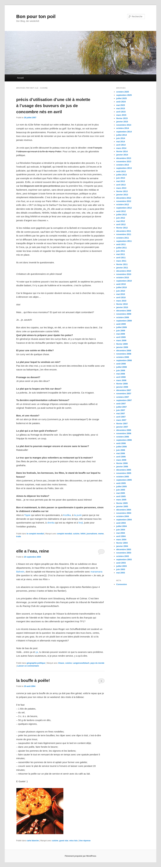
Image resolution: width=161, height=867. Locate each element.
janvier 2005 (122, 506)
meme (101, 534)
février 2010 (122, 304)
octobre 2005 (122, 476)
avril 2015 (121, 112)
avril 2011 (121, 257)
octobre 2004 (122, 516)
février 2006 (122, 463)
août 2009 (121, 324)
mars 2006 (121, 460)
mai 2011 (120, 254)
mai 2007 (120, 413)
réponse (85, 841)
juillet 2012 (121, 214)
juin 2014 (120, 138)
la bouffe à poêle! (33, 680)
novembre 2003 (123, 553)
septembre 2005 (124, 480)
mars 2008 (121, 380)
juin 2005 (120, 490)
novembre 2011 (123, 234)
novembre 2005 (123, 473)
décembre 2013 (123, 158)
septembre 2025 (124, 95)
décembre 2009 (123, 310)
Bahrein (20, 571)
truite (18, 536)
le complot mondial (35, 534)
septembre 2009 (124, 321)
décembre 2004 (123, 510)
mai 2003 (120, 573)
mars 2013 (121, 188)
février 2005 (122, 503)
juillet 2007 (121, 407)
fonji (80, 522)
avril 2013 (121, 185)
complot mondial (64, 534)
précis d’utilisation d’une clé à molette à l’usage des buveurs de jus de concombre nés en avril (53, 105)
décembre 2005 (123, 470)
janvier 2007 (122, 427)
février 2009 (122, 344)
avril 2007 (121, 417)
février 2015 (122, 118)
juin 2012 (120, 218)
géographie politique (36, 663)
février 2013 (122, 191)
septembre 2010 (124, 281)
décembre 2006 (123, 430)
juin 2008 (120, 370)
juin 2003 (120, 569)
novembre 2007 (123, 393)
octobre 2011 (122, 238)
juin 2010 (120, 291)
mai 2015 (120, 108)
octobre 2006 (122, 437)
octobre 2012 (122, 204)
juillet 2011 (121, 248)
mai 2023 (120, 105)
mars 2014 (121, 148)
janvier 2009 (122, 347)
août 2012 (121, 211)
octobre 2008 (122, 357)
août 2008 (121, 364)
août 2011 (121, 244)
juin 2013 (120, 178)
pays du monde (97, 663)
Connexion (121, 584)
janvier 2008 (122, 387)
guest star (63, 841)
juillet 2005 (121, 486)
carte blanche (33, 841)
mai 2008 (120, 374)
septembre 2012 (124, 208)
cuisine (76, 534)
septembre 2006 (124, 440)
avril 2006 (121, 456)
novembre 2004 (123, 513)
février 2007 (122, 423)
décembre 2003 (123, 549)
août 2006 (121, 443)
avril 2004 (121, 536)
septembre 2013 (124, 168)
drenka (51, 522)
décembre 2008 (123, 350)
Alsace (61, 663)
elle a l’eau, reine (32, 551)
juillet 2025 (121, 98)
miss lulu (73, 841)
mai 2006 (120, 453)
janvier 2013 (122, 194)
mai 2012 (120, 221)
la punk (78, 515)
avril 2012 (121, 224)
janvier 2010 (122, 307)
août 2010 (121, 284)
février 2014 (122, 151)
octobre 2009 (122, 317)
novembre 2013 (123, 161)
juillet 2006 (121, 446)
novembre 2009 (123, 314)
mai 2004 (120, 533)
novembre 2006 (123, 433)
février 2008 (122, 383)
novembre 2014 (123, 125)
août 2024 (121, 101)
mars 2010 (121, 301)
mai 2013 (120, 181)
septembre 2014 (124, 131)
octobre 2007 (122, 397)
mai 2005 (120, 493)
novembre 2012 (123, 201)
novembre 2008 (123, 354)
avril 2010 (121, 297)
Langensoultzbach (81, 663)
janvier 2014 (122, 155)
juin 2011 (120, 251)
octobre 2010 (122, 277)
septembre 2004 (124, 519)
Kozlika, (67, 515)
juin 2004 (120, 529)
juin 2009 (120, 330)
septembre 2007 (124, 400)
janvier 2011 (122, 267)
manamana (96, 571)
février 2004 (122, 543)
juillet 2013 (121, 174)
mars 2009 (121, 340)
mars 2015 (121, 115)
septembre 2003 (124, 559)
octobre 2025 (122, 92)
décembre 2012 (123, 198)
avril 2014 (121, 145)
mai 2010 (120, 294)
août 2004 (121, 523)
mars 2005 (121, 500)
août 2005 (121, 483)
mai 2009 (120, 334)
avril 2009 (121, 337)
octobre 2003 (122, 556)
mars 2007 (121, 420)
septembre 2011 (124, 241)
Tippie (27, 515)
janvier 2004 (122, 546)
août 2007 (121, 403)
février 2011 (122, 264)
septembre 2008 (124, 360)
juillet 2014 (121, 135)
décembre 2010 (123, 271)
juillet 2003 (121, 566)
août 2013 (121, 171)
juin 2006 (120, 450)
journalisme (92, 534)
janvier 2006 (122, 466)
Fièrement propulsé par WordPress (80, 856)
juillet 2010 (121, 287)
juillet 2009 (121, 327)
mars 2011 (121, 261)
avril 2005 (121, 496)
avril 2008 (121, 377)
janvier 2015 (122, 121)
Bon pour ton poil (36, 16)
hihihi (83, 534)
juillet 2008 (121, 367)
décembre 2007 (123, 390)
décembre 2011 (123, 231)
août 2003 (121, 563)
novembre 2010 (123, 274)
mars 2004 (121, 539)
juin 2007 (120, 410)
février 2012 (122, 228)
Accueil (20, 78)
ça (37, 652)
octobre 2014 (122, 128)
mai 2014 (120, 141)
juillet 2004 (121, 526)
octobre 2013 (122, 165)
